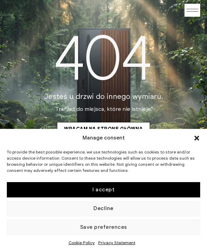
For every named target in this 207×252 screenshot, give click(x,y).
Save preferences (103, 227)
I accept (103, 189)
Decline (103, 208)
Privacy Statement (116, 243)
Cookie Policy (82, 243)
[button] (196, 138)
